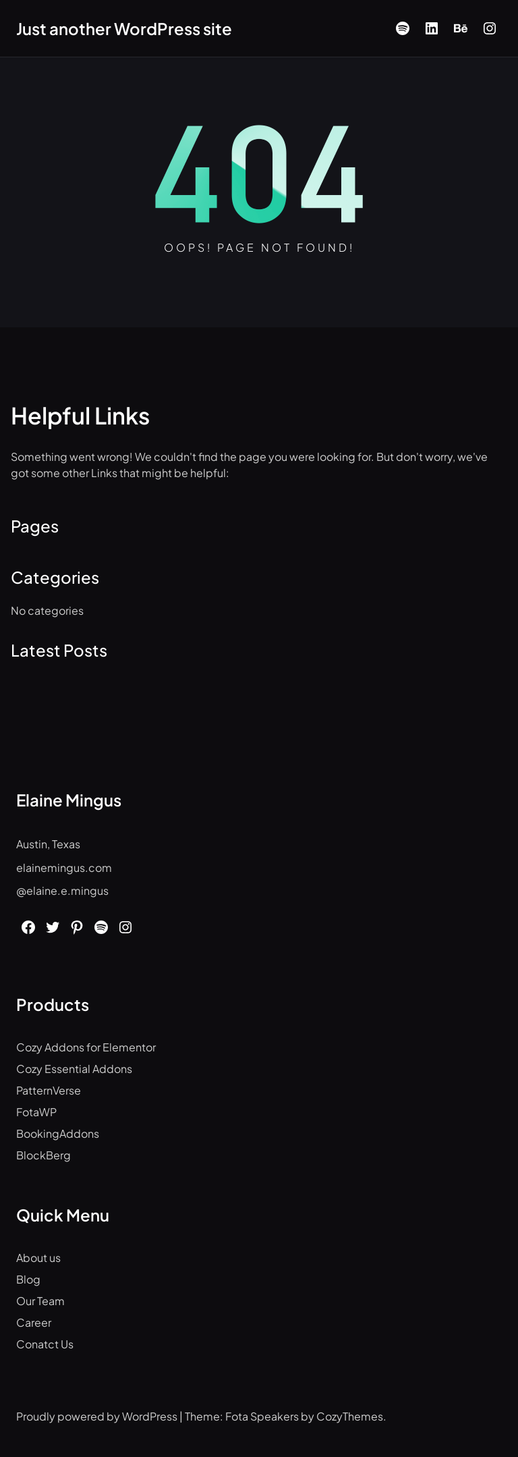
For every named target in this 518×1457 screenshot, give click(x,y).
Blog (28, 1279)
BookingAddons (57, 1133)
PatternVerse (48, 1090)
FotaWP (36, 1112)
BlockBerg (43, 1155)
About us (38, 1257)
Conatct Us (45, 1344)
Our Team (40, 1301)
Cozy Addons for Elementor (86, 1047)
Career (33, 1322)
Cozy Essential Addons (74, 1069)
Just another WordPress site (124, 28)
